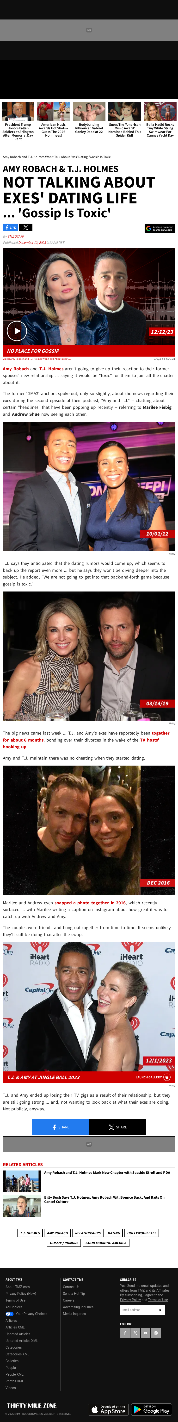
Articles (11, 1320)
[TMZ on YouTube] (145, 1333)
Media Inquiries (74, 1314)
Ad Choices (14, 1307)
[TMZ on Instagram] (34, 68)
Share (60, 1127)
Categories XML (17, 1354)
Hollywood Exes (141, 1233)
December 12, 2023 (32, 242)
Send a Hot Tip (74, 1294)
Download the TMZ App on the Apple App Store (108, 1410)
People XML (15, 1374)
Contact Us (71, 1287)
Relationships (87, 1233)
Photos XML (15, 1381)
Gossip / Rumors (64, 1242)
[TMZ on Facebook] (6, 68)
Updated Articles (18, 1334)
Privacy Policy (130, 1300)
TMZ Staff (15, 236)
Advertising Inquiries (78, 1307)
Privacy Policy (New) (21, 1294)
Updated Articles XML (22, 1341)
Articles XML (15, 1327)
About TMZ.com (18, 1287)
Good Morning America (105, 1242)
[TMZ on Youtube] (25, 68)
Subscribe (160, 1310)
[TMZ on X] (15, 68)
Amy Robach (57, 1233)
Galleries (12, 1361)
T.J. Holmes (30, 1233)
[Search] (171, 92)
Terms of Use (15, 1300)
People (11, 1368)
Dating (114, 1233)
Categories (14, 1347)
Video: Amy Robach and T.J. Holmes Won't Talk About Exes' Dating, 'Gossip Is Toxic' (37, 358)
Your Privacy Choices (26, 1314)
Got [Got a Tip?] (16, 80)
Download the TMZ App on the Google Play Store (151, 1409)
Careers (68, 1300)
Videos (11, 1388)
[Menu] (6, 92)
